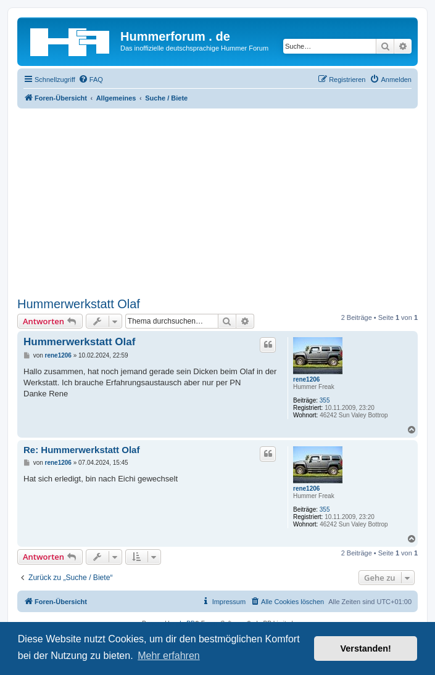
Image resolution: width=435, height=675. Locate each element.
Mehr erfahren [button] (169, 655)
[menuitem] (90, 79)
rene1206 (306, 379)
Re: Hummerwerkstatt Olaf (81, 449)
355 (325, 400)
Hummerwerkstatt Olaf (78, 304)
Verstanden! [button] (366, 648)
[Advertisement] (217, 201)
